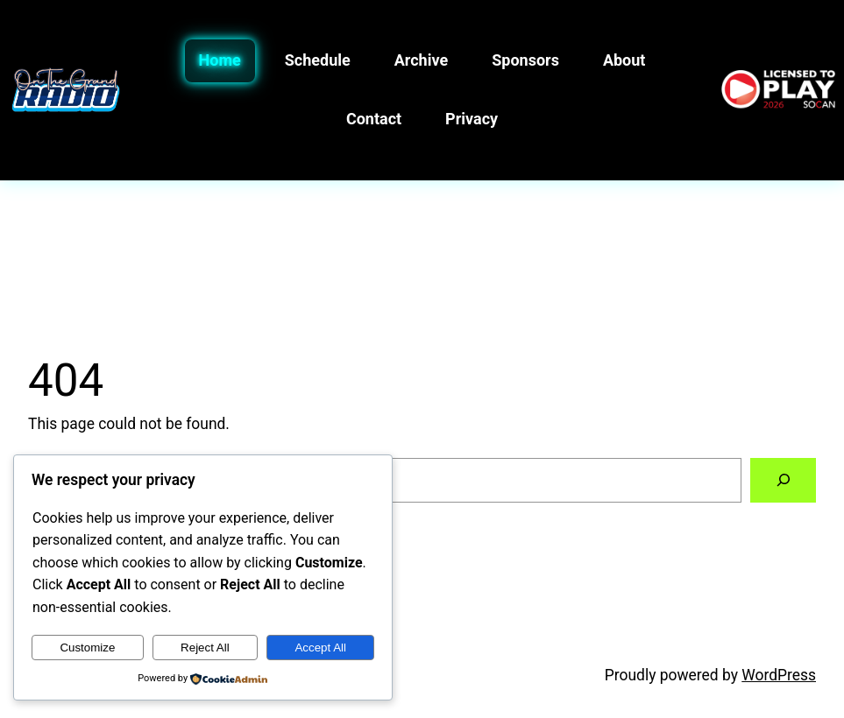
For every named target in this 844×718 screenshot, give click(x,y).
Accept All (320, 647)
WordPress (778, 675)
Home (220, 60)
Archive (421, 60)
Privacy (471, 118)
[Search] (783, 480)
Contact (373, 118)
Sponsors (525, 60)
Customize (87, 647)
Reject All (205, 647)
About (624, 60)
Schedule (318, 60)
